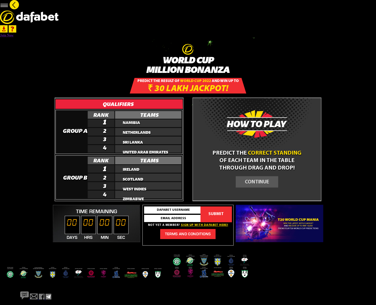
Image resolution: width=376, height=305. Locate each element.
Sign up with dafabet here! (204, 225)
